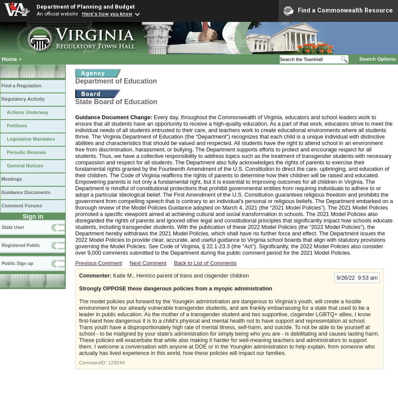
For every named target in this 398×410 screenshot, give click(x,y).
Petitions (17, 125)
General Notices (25, 165)
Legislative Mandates (31, 139)
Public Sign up (17, 263)
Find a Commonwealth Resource (338, 10)
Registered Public (21, 245)
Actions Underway (28, 112)
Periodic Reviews (26, 152)
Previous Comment (98, 263)
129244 (116, 362)
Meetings (11, 179)
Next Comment (148, 263)
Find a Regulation (21, 85)
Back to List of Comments (205, 263)
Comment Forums (21, 205)
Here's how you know (107, 14)
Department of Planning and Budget (86, 6)
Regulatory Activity (23, 99)
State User (13, 227)
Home (9, 59)
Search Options (377, 59)
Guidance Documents (25, 192)
